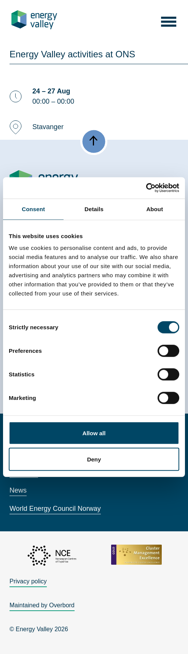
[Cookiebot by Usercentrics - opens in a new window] (146, 188)
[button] (169, 19)
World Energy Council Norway (55, 508)
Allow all (94, 433)
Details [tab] (94, 208)
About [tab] (154, 208)
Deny (94, 459)
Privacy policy (28, 581)
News (18, 490)
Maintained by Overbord (42, 605)
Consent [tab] (33, 208)
